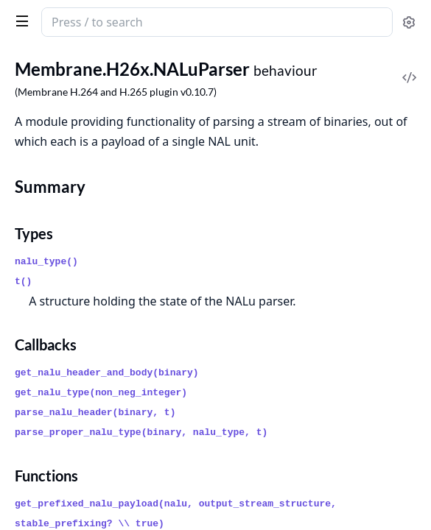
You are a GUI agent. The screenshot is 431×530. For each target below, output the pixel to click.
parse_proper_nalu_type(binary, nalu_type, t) (141, 432)
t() (23, 281)
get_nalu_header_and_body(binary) (107, 372)
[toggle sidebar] (19, 20)
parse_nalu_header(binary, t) (95, 412)
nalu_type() (46, 261)
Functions (46, 475)
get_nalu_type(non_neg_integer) (101, 392)
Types (34, 233)
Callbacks (46, 344)
